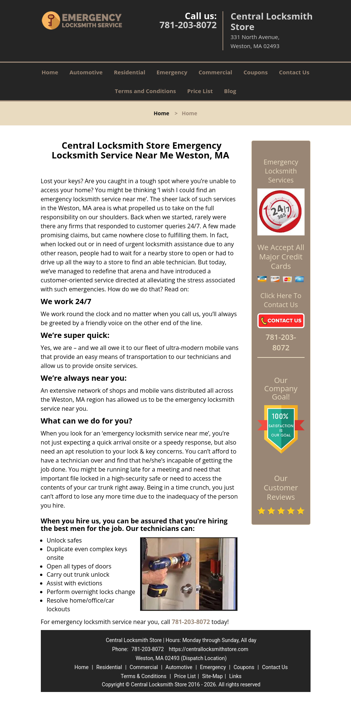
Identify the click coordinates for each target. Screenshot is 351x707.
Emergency (172, 72)
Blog (230, 91)
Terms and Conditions (145, 91)
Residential (129, 72)
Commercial (215, 72)
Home (50, 72)
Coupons (255, 72)
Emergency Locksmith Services (280, 170)
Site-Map (212, 676)
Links (235, 676)
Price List (200, 91)
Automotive (86, 72)
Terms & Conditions (143, 676)
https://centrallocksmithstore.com (208, 649)
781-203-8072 (188, 24)
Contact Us (294, 72)
